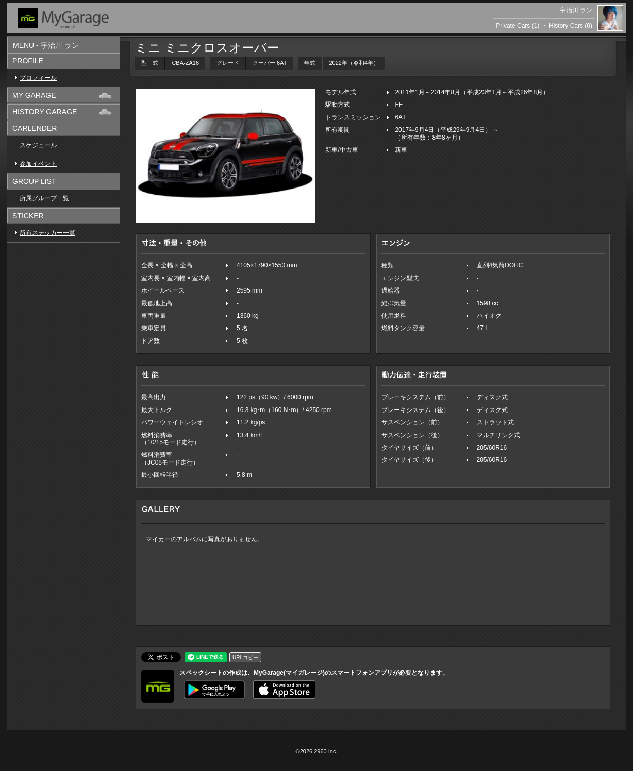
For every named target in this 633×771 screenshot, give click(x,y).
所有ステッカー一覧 (47, 232)
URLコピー (245, 657)
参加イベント (38, 163)
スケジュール (38, 145)
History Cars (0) (570, 25)
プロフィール (38, 77)
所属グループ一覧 (44, 198)
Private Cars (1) (517, 25)
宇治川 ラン (576, 10)
